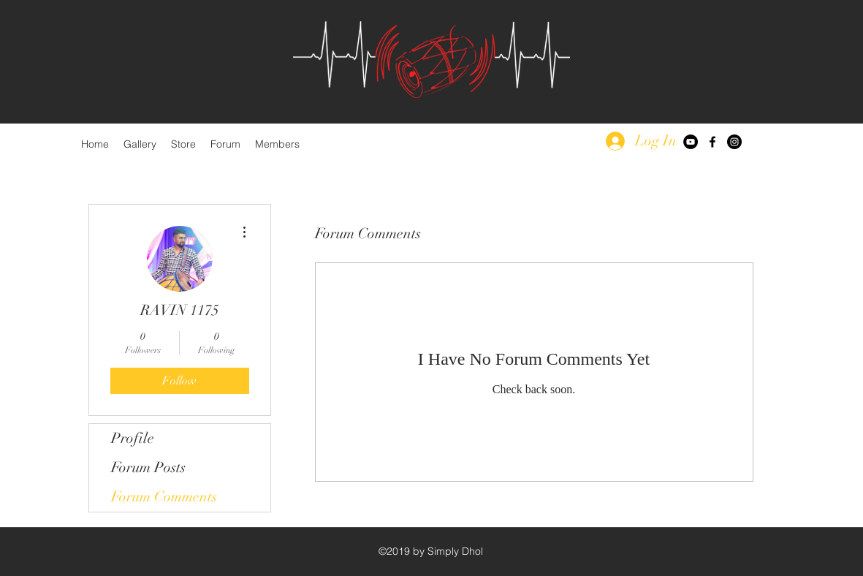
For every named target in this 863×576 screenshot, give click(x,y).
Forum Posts (148, 467)
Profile (132, 438)
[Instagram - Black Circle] (734, 141)
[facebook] (712, 141)
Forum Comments (164, 497)
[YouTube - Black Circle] (690, 141)
